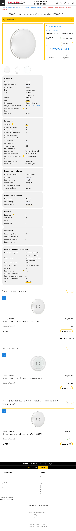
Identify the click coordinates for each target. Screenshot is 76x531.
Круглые (28, 281)
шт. (31, 467)
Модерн (28, 98)
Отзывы (42, 488)
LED (27, 124)
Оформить (43, 467)
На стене (35, 255)
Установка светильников (47, 478)
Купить (67, 44)
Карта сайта (5, 488)
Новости (42, 490)
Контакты (4, 476)
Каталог (11, 8)
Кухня (33, 260)
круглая (28, 188)
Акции (3, 486)
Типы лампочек (44, 494)
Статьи (42, 492)
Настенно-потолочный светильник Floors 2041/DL (22, 378)
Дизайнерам (43, 486)
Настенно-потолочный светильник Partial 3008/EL (22, 321)
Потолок (29, 253)
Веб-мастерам (44, 484)
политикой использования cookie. (38, 518)
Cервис (43, 472)
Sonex (28, 85)
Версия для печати (55, 26)
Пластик (35, 103)
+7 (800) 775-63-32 (40, 2)
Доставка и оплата (45, 476)
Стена (34, 253)
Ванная (28, 260)
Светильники (19, 8)
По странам (5, 480)
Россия (28, 82)
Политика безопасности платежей (38, 505)
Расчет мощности (33, 106)
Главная (4, 8)
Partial (28, 87)
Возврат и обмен (44, 482)
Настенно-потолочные (33, 8)
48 (26, 130)
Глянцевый (29, 183)
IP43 (27, 263)
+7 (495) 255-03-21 (40, 4)
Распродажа (5, 482)
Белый (28, 100)
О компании (7, 472)
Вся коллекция (67, 338)
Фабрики (4, 478)
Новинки (4, 484)
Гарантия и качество (45, 480)
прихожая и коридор (33, 258)
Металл (28, 103)
